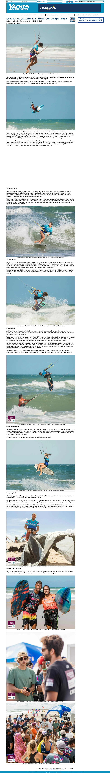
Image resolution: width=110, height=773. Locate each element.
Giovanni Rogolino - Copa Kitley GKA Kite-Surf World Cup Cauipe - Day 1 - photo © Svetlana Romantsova (40, 700)
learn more (77, 772)
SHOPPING (88, 15)
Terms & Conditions (51, 769)
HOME (13, 15)
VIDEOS (63, 15)
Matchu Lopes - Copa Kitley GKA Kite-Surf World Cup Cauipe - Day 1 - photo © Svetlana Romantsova (40, 325)
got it (83, 772)
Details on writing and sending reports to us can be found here (90, 20)
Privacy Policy (60, 769)
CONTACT (96, 15)
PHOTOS (57, 15)
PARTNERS (70, 15)
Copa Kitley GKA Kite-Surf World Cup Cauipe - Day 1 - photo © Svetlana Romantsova (40, 763)
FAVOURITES (28, 15)
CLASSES (42, 15)
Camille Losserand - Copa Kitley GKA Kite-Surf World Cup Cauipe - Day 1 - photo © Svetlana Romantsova (40, 256)
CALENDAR (49, 15)
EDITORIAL (19, 15)
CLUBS (35, 15)
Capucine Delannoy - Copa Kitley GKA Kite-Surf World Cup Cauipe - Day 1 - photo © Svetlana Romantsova (40, 490)
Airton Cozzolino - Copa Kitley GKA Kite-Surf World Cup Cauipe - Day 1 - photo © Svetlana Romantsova (40, 424)
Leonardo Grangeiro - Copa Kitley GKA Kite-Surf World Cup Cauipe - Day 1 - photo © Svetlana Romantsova (40, 130)
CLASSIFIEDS (79, 15)
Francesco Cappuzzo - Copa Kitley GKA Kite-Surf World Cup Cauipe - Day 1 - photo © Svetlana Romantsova (40, 565)
